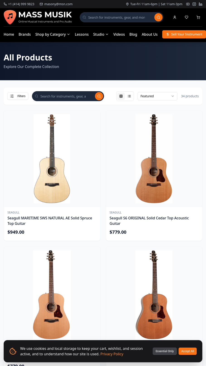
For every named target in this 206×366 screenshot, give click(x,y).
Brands (25, 34)
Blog (133, 34)
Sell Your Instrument (184, 34)
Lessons (82, 34)
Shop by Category (52, 34)
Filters (17, 96)
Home (9, 34)
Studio (101, 34)
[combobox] (157, 96)
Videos (119, 34)
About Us (150, 34)
